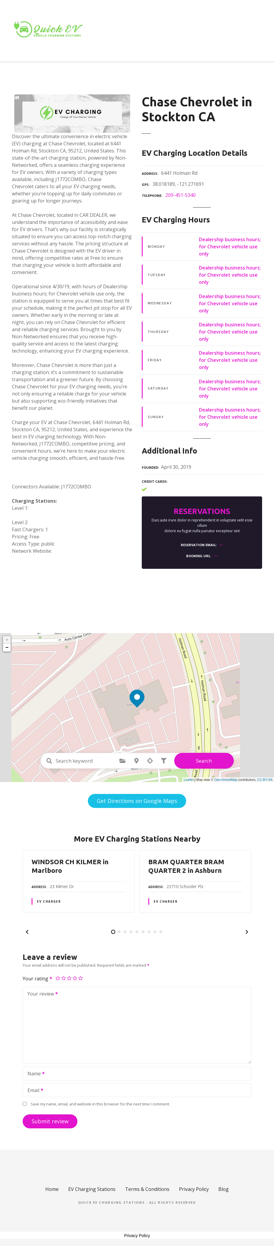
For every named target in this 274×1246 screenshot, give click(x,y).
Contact (247, 30)
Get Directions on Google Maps (137, 800)
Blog (221, 30)
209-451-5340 (180, 195)
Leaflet (189, 779)
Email (33, 1091)
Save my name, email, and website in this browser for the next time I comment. (100, 1104)
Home (146, 30)
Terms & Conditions (147, 1189)
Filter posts (164, 760)
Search (204, 760)
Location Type (184, 30)
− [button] (7, 647)
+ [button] (7, 640)
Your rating (38, 978)
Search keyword (49, 760)
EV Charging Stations (92, 1189)
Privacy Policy (194, 1189)
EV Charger (49, 901)
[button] (27, 931)
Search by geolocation (150, 760)
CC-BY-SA (265, 779)
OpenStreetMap (225, 779)
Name (34, 1074)
